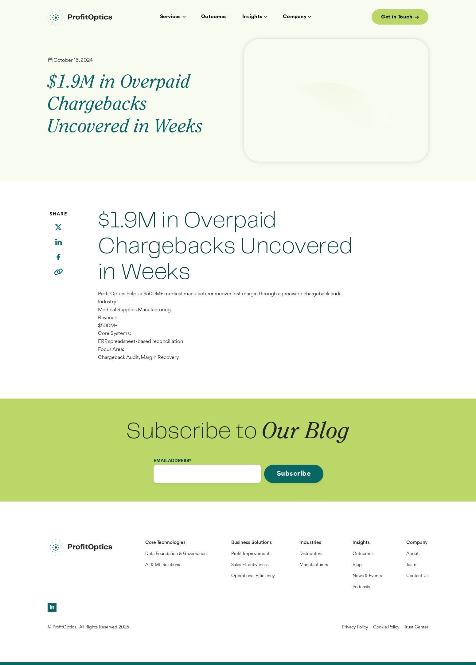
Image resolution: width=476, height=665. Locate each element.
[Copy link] (58, 275)
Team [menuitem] (411, 565)
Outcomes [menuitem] (363, 554)
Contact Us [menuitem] (417, 576)
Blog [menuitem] (357, 565)
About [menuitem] (412, 554)
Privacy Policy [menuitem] (355, 627)
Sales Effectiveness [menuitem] (249, 565)
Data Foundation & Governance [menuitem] (176, 554)
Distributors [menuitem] (310, 554)
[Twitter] (58, 231)
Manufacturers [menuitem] (313, 565)
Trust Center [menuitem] (416, 627)
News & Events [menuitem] (367, 576)
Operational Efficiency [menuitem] (253, 576)
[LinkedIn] (58, 246)
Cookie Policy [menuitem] (386, 627)
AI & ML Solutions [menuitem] (162, 565)
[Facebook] (58, 261)
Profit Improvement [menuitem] (250, 554)
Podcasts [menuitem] (361, 587)
